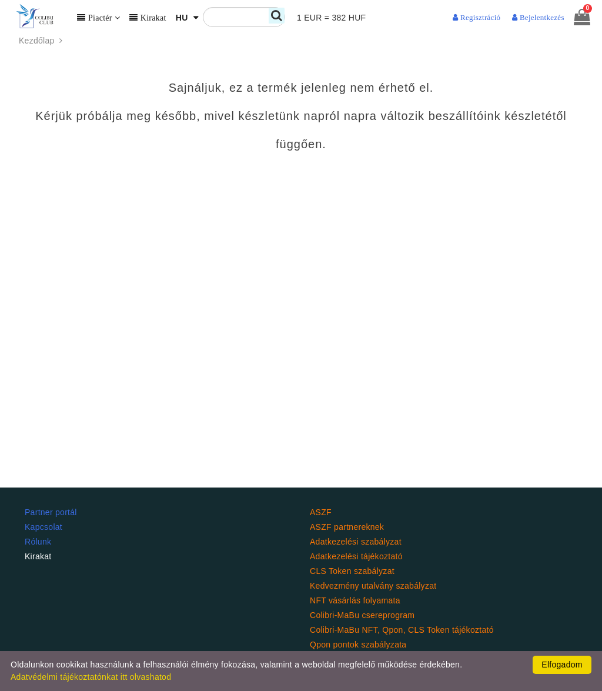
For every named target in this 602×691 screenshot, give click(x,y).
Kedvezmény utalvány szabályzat (373, 585)
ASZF (321, 512)
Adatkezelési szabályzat (356, 541)
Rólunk (38, 541)
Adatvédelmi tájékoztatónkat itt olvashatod (91, 677)
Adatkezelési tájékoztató (356, 556)
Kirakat (38, 556)
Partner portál (51, 512)
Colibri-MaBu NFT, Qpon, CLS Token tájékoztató (402, 630)
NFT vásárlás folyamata (355, 600)
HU (183, 17)
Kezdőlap (42, 40)
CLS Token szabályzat (352, 571)
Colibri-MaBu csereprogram (362, 615)
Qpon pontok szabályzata (358, 644)
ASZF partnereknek (347, 527)
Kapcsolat (43, 527)
